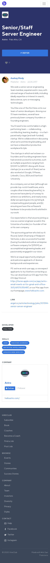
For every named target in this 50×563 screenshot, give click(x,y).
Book (6, 425)
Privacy (7, 506)
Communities (10, 468)
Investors (8, 496)
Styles (7, 511)
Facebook (10, 529)
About (7, 485)
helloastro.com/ (12, 398)
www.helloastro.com (34, 290)
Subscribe (8, 420)
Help (8, 523)
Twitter (9, 534)
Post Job (8, 446)
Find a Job (9, 441)
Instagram (10, 540)
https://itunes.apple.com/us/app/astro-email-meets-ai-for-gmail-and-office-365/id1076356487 (29, 284)
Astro (5, 39)
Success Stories (11, 473)
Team (6, 490)
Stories (7, 463)
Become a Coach (12, 436)
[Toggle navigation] (44, 3)
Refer (26, 53)
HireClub (7, 415)
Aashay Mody (17, 78)
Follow (11, 388)
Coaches (8, 430)
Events (7, 458)
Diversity (8, 501)
